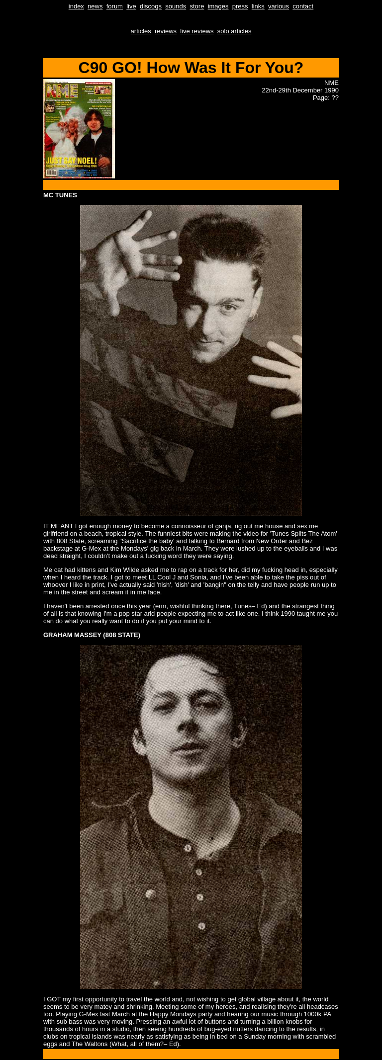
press (240, 6)
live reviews (196, 31)
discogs (151, 6)
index (76, 6)
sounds (175, 6)
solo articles (234, 31)
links (258, 6)
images (218, 6)
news (95, 6)
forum (114, 6)
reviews (166, 31)
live (131, 6)
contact (302, 6)
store (197, 6)
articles (141, 31)
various (278, 6)
